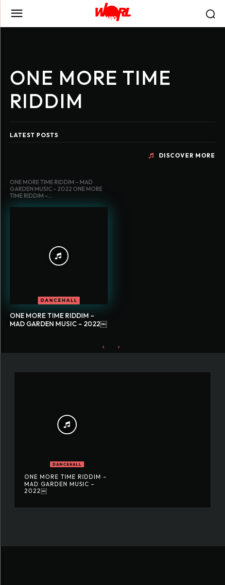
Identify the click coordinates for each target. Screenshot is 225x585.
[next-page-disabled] (119, 347)
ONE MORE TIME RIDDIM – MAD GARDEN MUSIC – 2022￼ (58, 319)
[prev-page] (103, 347)
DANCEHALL (58, 300)
